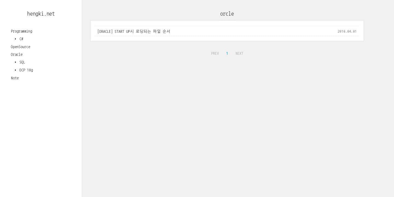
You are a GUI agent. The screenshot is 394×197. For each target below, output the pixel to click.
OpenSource (20, 47)
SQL (21, 62)
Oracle (16, 54)
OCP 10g (25, 70)
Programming (21, 31)
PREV (214, 52)
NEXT (238, 52)
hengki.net (41, 13)
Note (15, 78)
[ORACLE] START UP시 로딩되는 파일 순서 (133, 31)
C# (20, 39)
